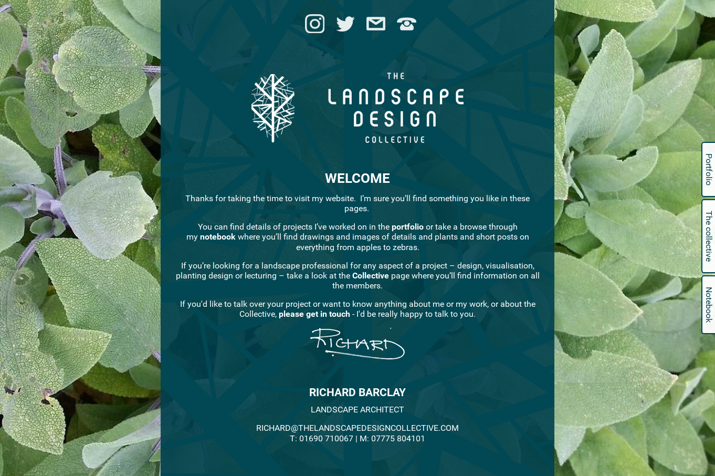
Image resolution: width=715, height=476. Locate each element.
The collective (709, 236)
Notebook (709, 305)
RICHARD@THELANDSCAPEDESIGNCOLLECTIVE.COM (357, 428)
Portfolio (709, 169)
